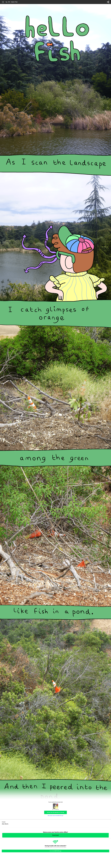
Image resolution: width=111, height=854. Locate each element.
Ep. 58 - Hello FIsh (12, 2)
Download (55, 835)
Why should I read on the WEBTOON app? (55, 815)
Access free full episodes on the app (55, 812)
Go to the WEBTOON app (55, 851)
